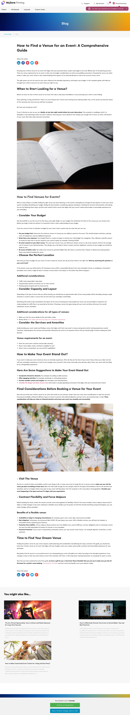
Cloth (61, 687)
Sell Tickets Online (47, 695)
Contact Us (65, 670)
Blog (24, 687)
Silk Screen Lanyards (84, 692)
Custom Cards (40, 9)
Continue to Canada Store (65, 705)
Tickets (3, 9)
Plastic (62, 692)
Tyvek (61, 690)
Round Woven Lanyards (85, 695)
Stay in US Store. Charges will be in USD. (65, 711)
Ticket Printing (45, 687)
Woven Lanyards (83, 687)
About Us (26, 690)
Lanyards (27, 9)
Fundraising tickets (47, 692)
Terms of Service (28, 692)
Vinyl (61, 695)
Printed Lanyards (83, 690)
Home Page (8, 34)
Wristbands (15, 9)
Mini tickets (45, 690)
